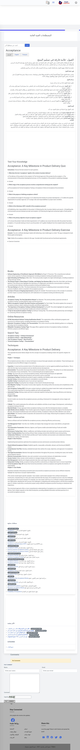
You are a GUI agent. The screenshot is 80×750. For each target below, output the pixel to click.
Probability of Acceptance (15, 591)
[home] (64, 2)
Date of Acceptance (13, 582)
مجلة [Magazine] (25, 737)
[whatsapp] (60, 737)
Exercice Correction (14, 241)
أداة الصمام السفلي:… (18, 634)
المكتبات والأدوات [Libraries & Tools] (14, 734)
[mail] (43, 737)
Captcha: (6, 697)
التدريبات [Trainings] (12, 737)
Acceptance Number (13, 555)
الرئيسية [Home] (12, 729)
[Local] (48, 2)
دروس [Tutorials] (26, 729)
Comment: (7, 692)
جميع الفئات (10, 647)
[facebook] (13, 720)
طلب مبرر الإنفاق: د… (19, 628)
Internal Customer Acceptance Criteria (18, 549)
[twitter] (56, 737)
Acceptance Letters (13, 547)
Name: (6, 667)
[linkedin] (48, 737)
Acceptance (11, 530)
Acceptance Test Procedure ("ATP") (17, 544)
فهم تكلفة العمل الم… (21, 630)
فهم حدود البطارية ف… (17, 632)
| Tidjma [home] (53, 747)
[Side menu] (53, 3)
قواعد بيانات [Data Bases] (27, 734)
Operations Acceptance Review (16, 587)
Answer (11, 181)
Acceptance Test (12, 570)
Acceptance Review (13, 561)
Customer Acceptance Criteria (16, 557)
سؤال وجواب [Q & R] (13, 731)
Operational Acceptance (14, 586)
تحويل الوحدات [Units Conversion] (28, 731)
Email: (43, 667)
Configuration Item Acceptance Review (18, 578)
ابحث (27, 45)
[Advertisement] (40, 12)
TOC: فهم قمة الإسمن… (18, 636)
